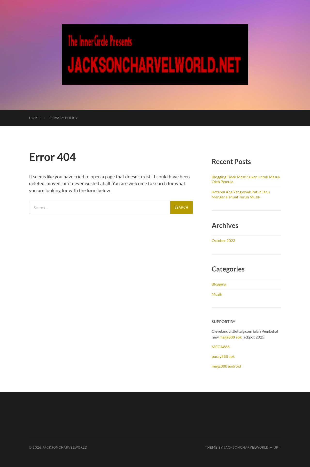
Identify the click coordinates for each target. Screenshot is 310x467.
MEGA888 (221, 346)
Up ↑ (277, 447)
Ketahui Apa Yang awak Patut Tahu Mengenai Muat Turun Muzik (241, 194)
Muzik (217, 294)
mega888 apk (230, 337)
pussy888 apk (223, 356)
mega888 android (226, 366)
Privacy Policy (63, 118)
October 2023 (223, 240)
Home (34, 118)
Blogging (219, 284)
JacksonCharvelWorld (64, 447)
